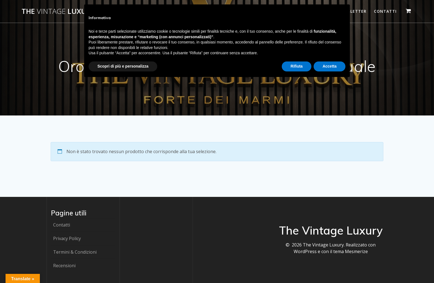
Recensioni (64, 266)
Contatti (385, 11)
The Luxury (58, 11)
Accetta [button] (329, 66)
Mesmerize (356, 251)
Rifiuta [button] (297, 66)
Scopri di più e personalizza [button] (122, 66)
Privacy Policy (67, 238)
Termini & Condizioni (75, 252)
